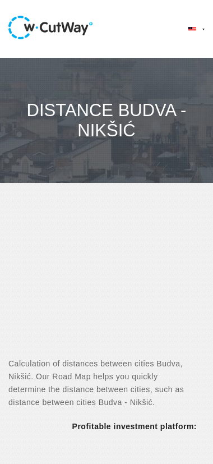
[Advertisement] (105, 280)
